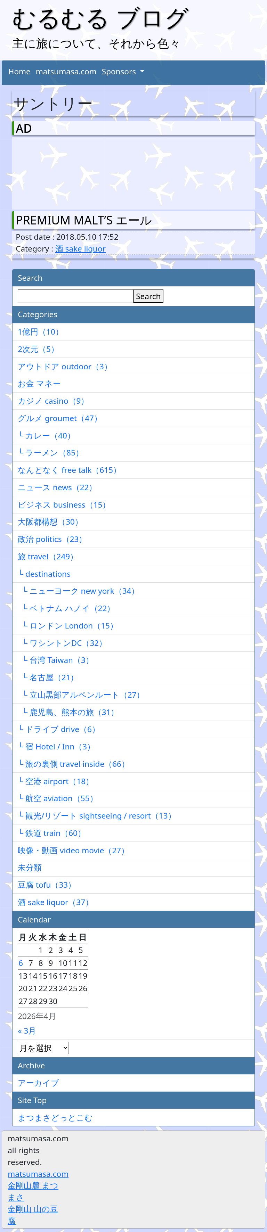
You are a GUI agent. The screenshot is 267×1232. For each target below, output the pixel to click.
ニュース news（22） (57, 487)
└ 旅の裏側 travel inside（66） (73, 763)
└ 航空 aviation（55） (57, 798)
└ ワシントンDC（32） (62, 643)
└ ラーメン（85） (50, 452)
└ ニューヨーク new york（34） (78, 590)
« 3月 (27, 1030)
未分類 (30, 867)
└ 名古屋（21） (48, 677)
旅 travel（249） (48, 556)
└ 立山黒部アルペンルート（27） (81, 694)
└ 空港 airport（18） (56, 781)
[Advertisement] (52, 171)
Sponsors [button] (120, 71)
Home (19, 71)
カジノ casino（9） (53, 400)
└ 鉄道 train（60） (52, 833)
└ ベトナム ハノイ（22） (66, 608)
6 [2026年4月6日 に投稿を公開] (20, 963)
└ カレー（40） (46, 435)
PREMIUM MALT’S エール (84, 220)
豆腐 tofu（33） (47, 884)
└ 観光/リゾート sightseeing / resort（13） (97, 815)
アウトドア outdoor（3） (65, 366)
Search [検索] (148, 296)
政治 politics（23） (52, 539)
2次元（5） (38, 349)
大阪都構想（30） (50, 521)
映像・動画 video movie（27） (73, 850)
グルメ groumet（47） (60, 418)
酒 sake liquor (80, 248)
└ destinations (44, 573)
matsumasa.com (66, 71)
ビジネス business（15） (64, 504)
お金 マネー (39, 383)
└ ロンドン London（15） (68, 625)
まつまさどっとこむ (55, 1117)
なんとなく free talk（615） (69, 470)
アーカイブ (38, 1082)
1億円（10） (40, 331)
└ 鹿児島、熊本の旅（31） (68, 712)
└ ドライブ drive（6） (59, 729)
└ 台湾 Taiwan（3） (56, 660)
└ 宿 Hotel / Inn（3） (56, 746)
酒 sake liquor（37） (55, 902)
